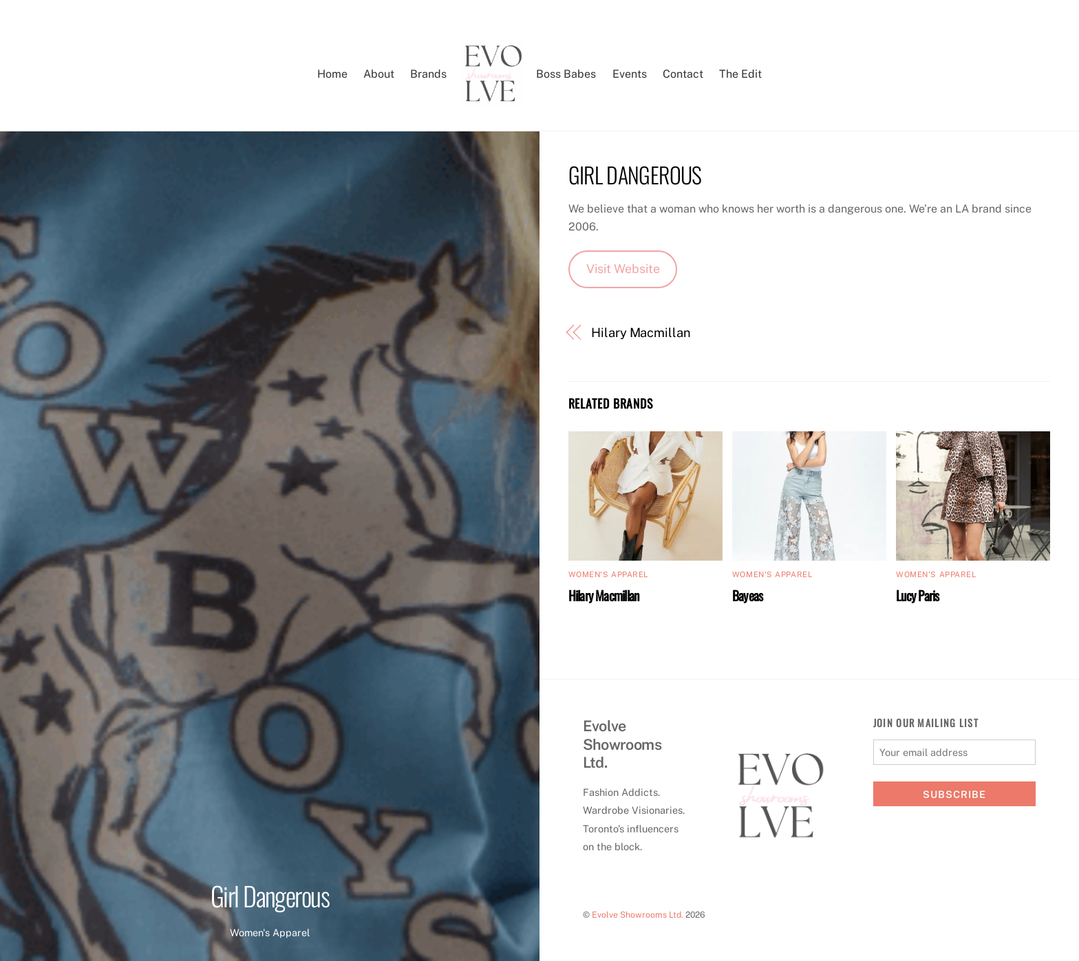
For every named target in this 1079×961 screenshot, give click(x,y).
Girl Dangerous (270, 895)
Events (629, 73)
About (378, 73)
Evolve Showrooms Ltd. (637, 914)
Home (332, 73)
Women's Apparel (270, 932)
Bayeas (747, 595)
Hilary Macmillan (641, 332)
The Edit (740, 73)
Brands (428, 73)
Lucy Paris (917, 595)
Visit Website (623, 268)
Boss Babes (566, 73)
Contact (683, 73)
